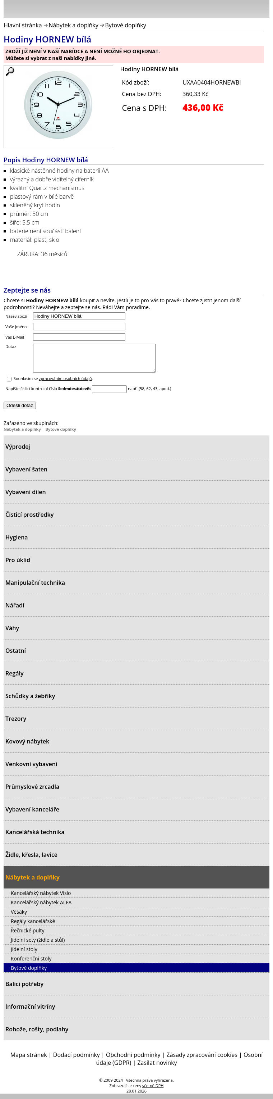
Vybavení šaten (26, 475)
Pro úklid (17, 565)
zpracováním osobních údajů (65, 383)
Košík (262, 8)
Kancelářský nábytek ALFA (41, 907)
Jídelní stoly (24, 954)
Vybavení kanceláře (32, 815)
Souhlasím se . (53, 383)
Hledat (242, 10)
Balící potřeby (24, 989)
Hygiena (16, 543)
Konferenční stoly (31, 963)
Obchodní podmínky (133, 1060)
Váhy (12, 633)
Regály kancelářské (33, 926)
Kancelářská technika (35, 837)
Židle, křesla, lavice (31, 860)
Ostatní (15, 656)
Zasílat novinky (157, 1068)
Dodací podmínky (76, 1060)
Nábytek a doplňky (73, 25)
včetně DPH (152, 1091)
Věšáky (19, 917)
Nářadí (14, 611)
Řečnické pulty (28, 935)
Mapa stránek (28, 1060)
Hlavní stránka (23, 25)
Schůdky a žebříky (30, 701)
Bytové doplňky (125, 25)
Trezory (15, 724)
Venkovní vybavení (31, 769)
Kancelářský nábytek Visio (41, 898)
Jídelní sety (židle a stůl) (38, 945)
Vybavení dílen (25, 497)
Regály (14, 679)
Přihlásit (226, 8)
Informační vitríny (30, 1012)
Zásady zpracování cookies (202, 1060)
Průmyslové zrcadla (32, 792)
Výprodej (17, 452)
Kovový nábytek (27, 747)
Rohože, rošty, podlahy (36, 1035)
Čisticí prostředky (29, 520)
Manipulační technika (35, 588)
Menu (11, 10)
